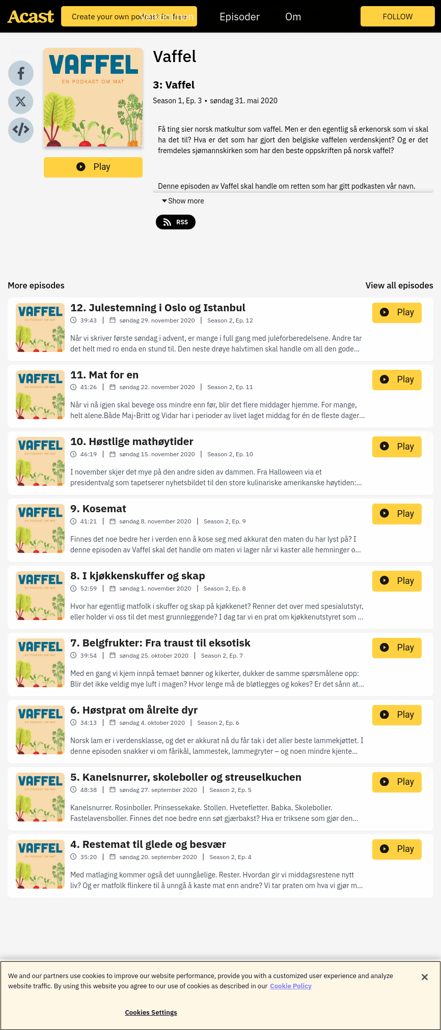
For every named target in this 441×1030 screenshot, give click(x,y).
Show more (182, 201)
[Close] (425, 981)
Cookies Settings (151, 1017)
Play (93, 167)
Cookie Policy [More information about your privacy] (291, 990)
